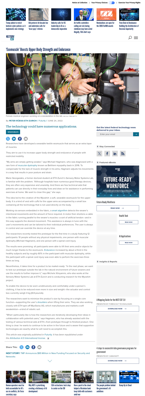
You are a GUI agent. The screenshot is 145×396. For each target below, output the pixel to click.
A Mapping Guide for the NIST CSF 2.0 (111, 300)
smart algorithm (59, 210)
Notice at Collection (79, 3)
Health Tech (123, 215)
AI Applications (125, 236)
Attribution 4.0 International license (27, 338)
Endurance (49, 250)
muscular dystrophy (27, 165)
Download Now (118, 308)
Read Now (118, 208)
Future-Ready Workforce (106, 202)
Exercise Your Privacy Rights (129, 3)
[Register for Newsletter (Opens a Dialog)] (136, 134)
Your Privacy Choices (103, 3)
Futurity (42, 120)
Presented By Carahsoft (108, 356)
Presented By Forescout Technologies (114, 304)
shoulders (42, 302)
